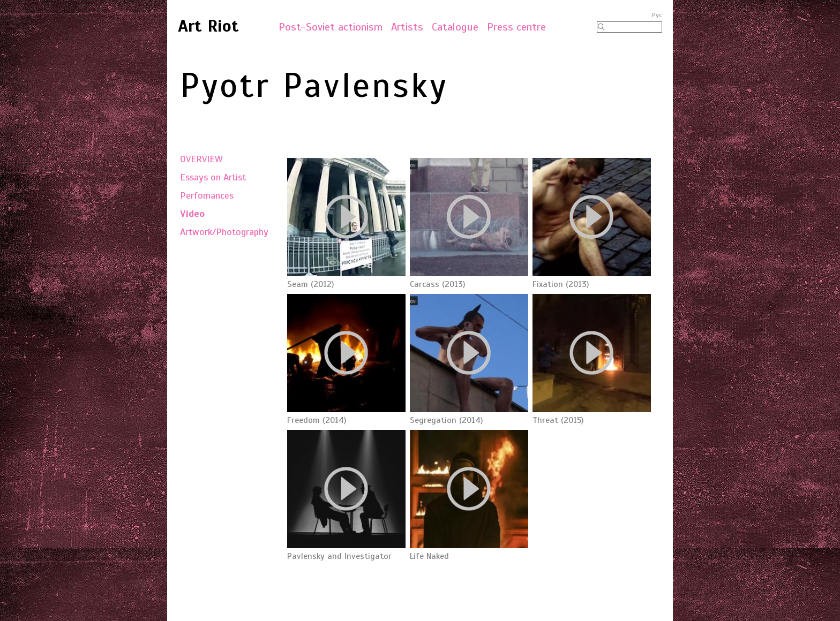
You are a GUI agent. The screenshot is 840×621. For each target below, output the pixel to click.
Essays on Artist (213, 177)
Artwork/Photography (224, 232)
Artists (407, 27)
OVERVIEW (201, 159)
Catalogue (455, 27)
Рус (657, 15)
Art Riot (208, 25)
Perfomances (207, 195)
